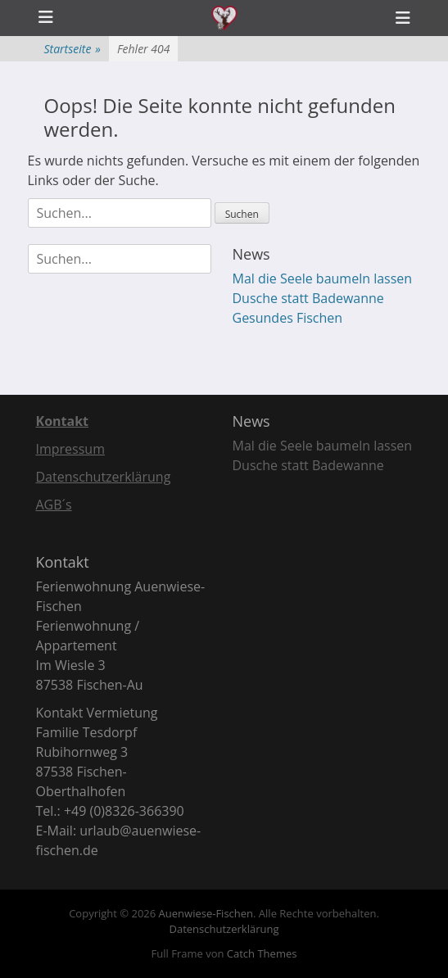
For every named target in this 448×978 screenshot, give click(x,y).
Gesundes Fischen (288, 318)
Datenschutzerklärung (103, 477)
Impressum (70, 449)
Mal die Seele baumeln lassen (323, 278)
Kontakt (62, 421)
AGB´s (54, 505)
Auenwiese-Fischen (206, 913)
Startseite (72, 48)
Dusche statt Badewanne (308, 298)
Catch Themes (262, 953)
